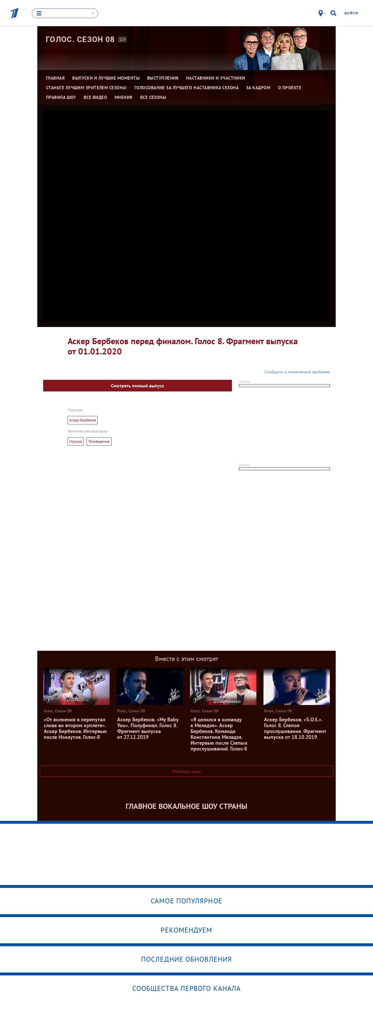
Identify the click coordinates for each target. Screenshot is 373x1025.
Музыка (75, 441)
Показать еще (186, 771)
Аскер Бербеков (82, 420)
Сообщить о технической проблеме (297, 372)
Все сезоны (153, 97)
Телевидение (99, 441)
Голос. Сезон (80, 39)
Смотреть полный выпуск (137, 386)
